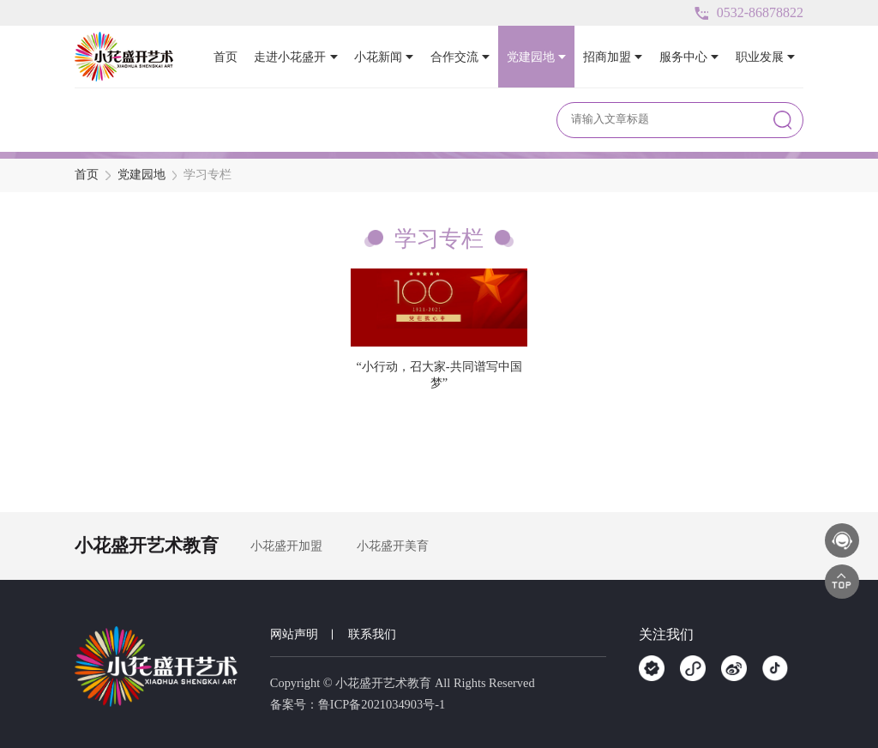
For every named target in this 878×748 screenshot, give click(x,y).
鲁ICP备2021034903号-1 (381, 704)
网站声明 (294, 634)
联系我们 (372, 634)
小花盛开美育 (393, 545)
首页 (87, 174)
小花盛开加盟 (286, 545)
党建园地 (141, 174)
